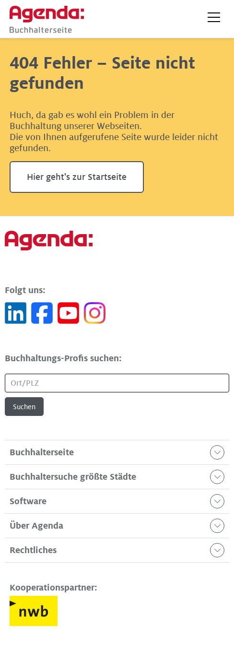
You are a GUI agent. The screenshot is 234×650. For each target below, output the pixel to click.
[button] (214, 17)
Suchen (24, 407)
